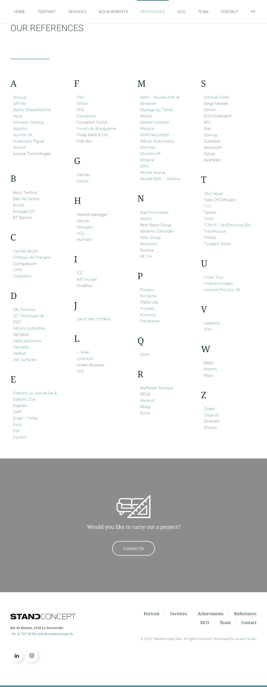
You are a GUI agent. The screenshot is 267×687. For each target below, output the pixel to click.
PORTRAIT (47, 12)
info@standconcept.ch (55, 633)
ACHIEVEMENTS (113, 12)
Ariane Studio (246, 639)
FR (253, 12)
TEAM (203, 12)
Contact (249, 623)
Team (225, 623)
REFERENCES (153, 12)
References (245, 614)
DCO (181, 12)
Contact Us (133, 548)
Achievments (210, 614)
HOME (19, 12)
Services (178, 614)
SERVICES (77, 12)
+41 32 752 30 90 (22, 633)
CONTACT (229, 12)
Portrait (152, 614)
